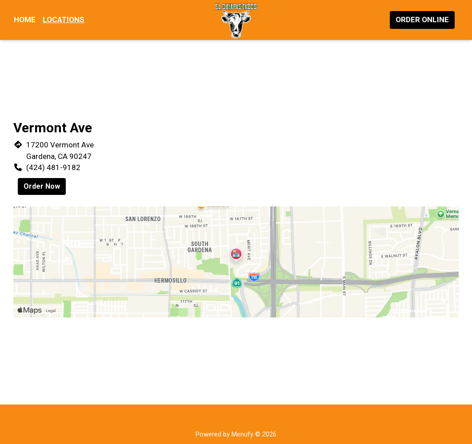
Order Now (42, 186)
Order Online (422, 19)
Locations (63, 19)
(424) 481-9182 (53, 167)
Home (25, 19)
